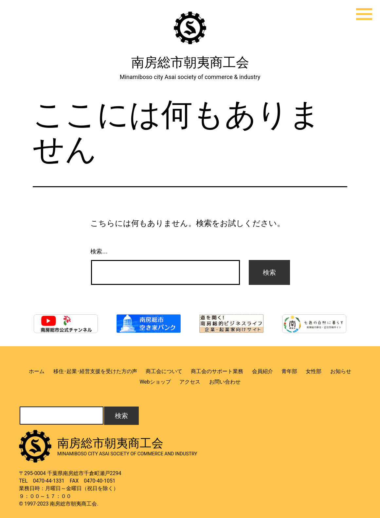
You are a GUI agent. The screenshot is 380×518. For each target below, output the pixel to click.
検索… (99, 251)
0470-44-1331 (48, 481)
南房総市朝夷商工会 (190, 62)
